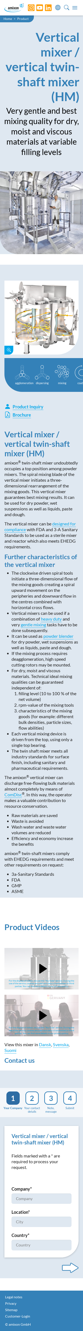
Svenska (61, 1044)
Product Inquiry (23, 406)
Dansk (45, 1044)
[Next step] (70, 1268)
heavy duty (51, 618)
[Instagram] (28, 7)
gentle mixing (33, 624)
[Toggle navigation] (75, 7)
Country (20, 1235)
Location (21, 1212)
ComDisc (13, 794)
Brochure (17, 415)
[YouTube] (36, 7)
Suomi (10, 1050)
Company (22, 1188)
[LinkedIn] (45, 7)
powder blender (58, 636)
